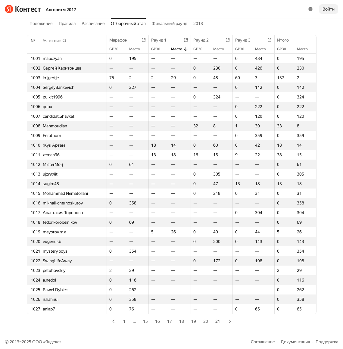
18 (181, 321)
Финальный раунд (169, 23)
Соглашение (263, 341)
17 (169, 321)
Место (137, 49)
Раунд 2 (204, 40)
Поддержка (327, 341)
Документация (295, 341)
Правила (67, 23)
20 (205, 321)
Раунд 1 (162, 40)
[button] (55, 40)
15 (145, 321)
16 (157, 321)
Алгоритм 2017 (61, 9)
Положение (41, 23)
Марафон (121, 40)
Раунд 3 (246, 40)
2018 (198, 23)
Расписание (93, 23)
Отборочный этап (128, 23)
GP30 (116, 49)
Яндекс (52, 341)
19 (193, 321)
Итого (286, 40)
